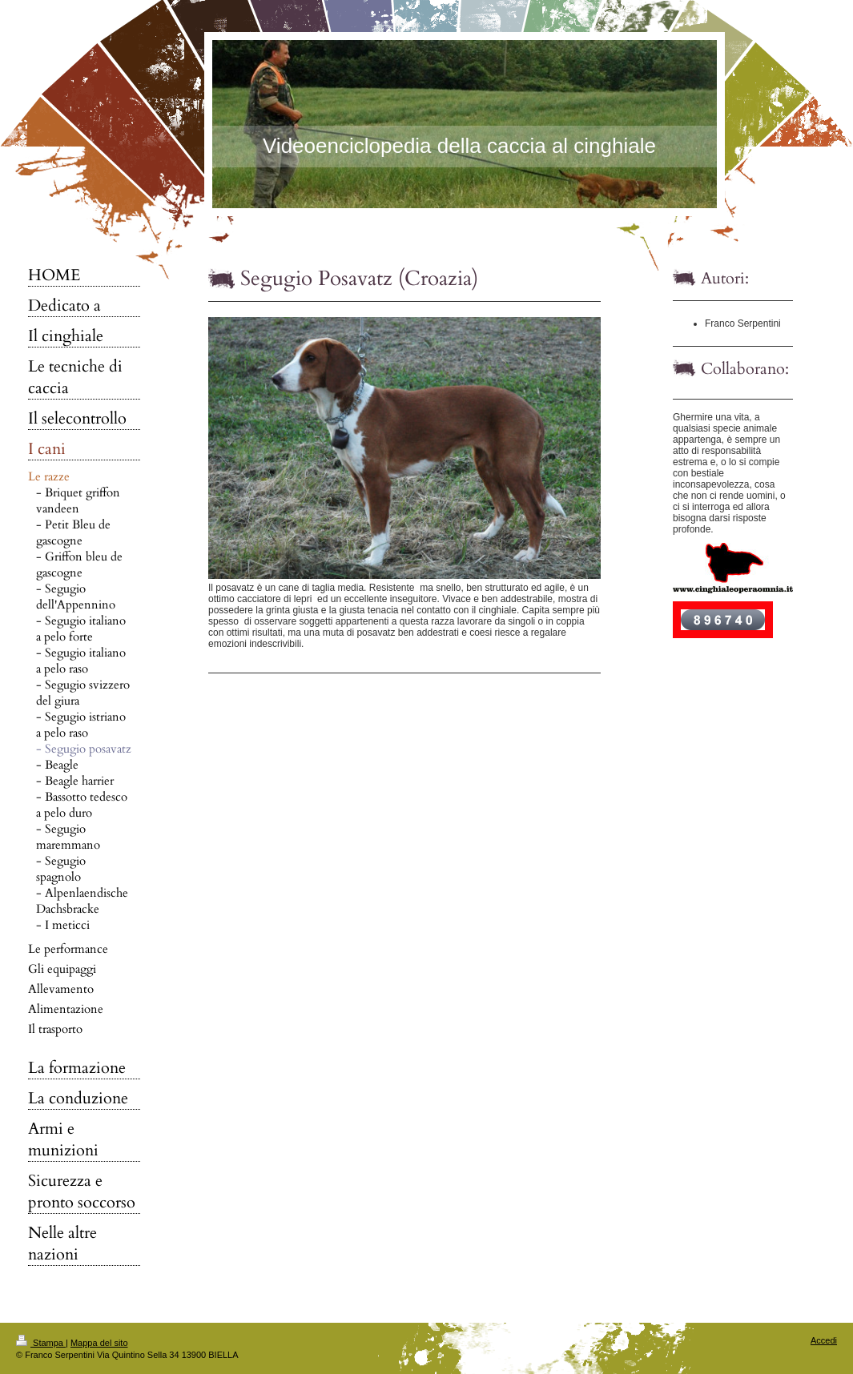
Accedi (824, 1340)
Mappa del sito (99, 1343)
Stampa (41, 1343)
